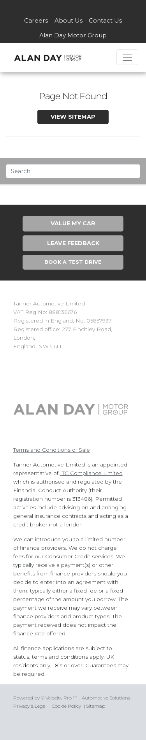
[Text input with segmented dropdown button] (73, 171)
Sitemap (95, 706)
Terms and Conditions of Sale (51, 450)
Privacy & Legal (30, 706)
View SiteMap (73, 116)
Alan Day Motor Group (73, 35)
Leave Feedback (73, 243)
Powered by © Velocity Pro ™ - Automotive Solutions (71, 698)
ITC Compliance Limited (91, 473)
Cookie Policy (66, 706)
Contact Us (105, 20)
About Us (69, 20)
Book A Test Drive (73, 262)
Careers (36, 20)
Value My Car (73, 223)
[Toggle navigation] (127, 57)
